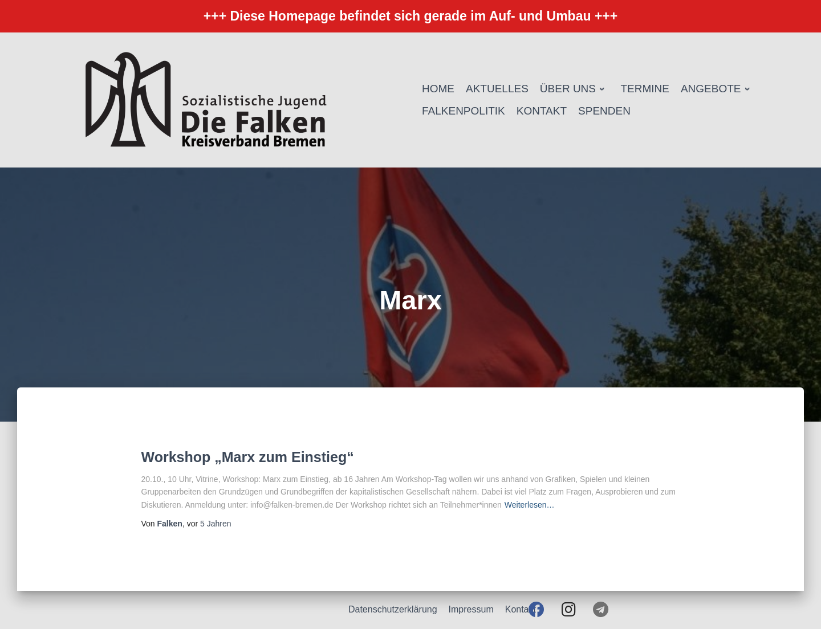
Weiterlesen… (530, 504)
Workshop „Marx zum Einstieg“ (247, 457)
